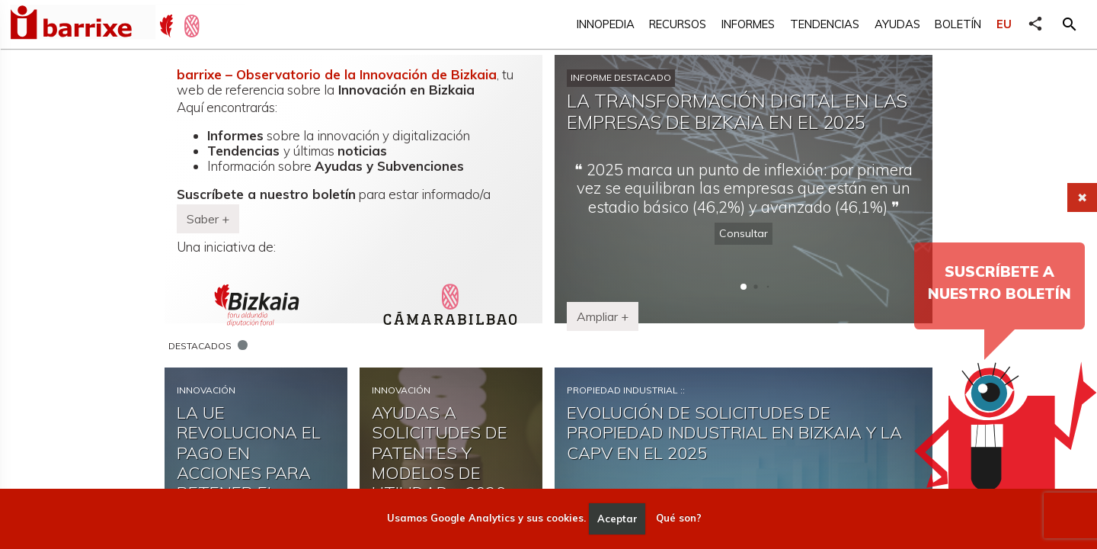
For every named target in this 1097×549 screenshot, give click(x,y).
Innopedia (606, 24)
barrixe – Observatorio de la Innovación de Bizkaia (337, 74)
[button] (1069, 24)
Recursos (677, 24)
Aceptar (617, 518)
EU (1004, 24)
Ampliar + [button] (602, 316)
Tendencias (824, 24)
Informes (748, 24)
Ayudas (897, 24)
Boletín (958, 24)
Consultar (743, 233)
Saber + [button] (208, 218)
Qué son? (679, 518)
